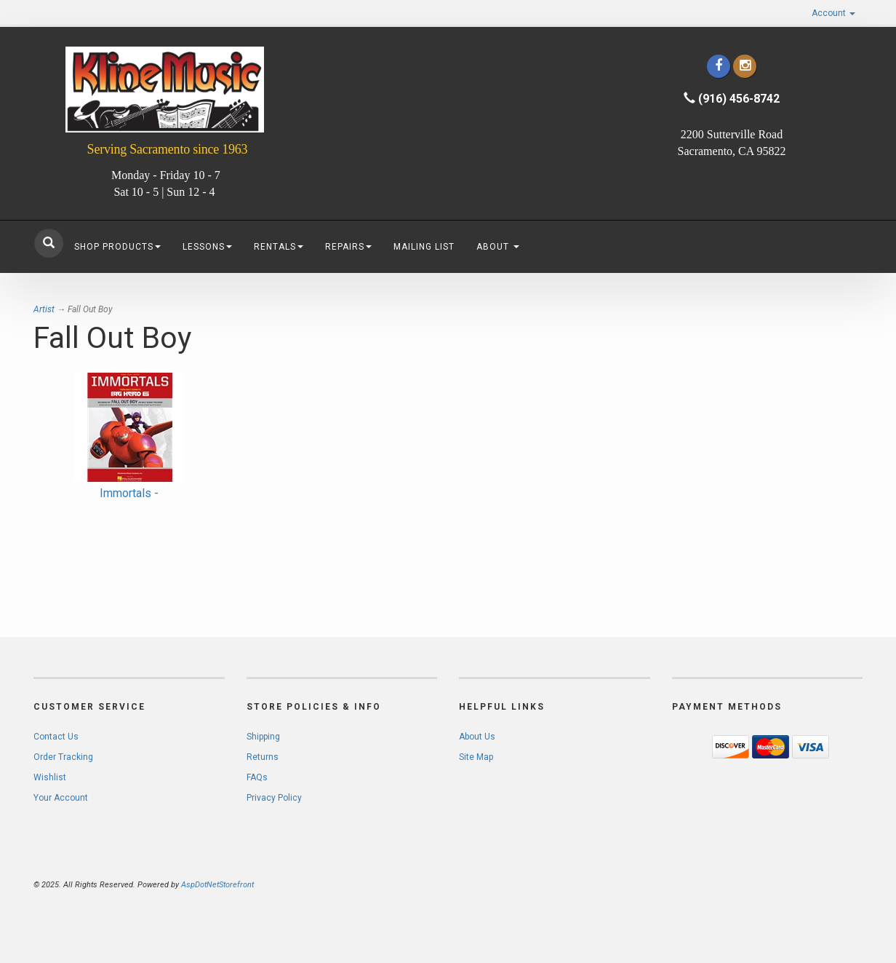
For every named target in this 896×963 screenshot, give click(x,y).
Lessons (207, 247)
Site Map (476, 757)
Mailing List (424, 247)
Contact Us (56, 737)
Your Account (60, 798)
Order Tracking (63, 757)
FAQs (257, 777)
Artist (44, 309)
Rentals (278, 247)
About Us (477, 737)
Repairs (348, 247)
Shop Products (117, 247)
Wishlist (49, 777)
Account (833, 13)
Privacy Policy (274, 798)
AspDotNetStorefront (217, 884)
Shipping (263, 737)
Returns (263, 757)
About (497, 247)
